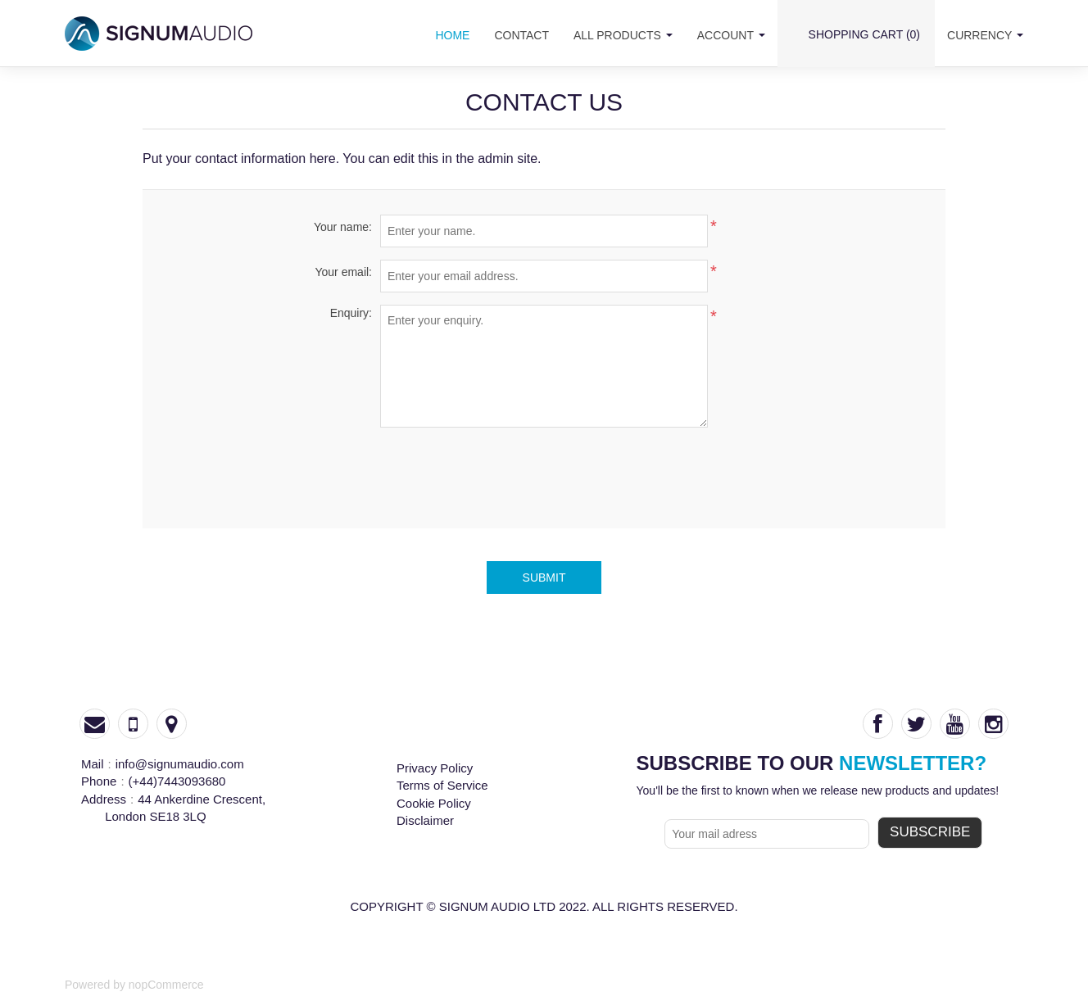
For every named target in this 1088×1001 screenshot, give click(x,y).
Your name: (343, 226)
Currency (985, 35)
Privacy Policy (435, 768)
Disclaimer (425, 820)
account (731, 35)
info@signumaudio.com (180, 764)
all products (623, 35)
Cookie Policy (434, 803)
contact (521, 35)
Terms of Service (442, 785)
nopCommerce (166, 984)
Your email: (343, 272)
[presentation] (544, 472)
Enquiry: (351, 312)
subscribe (930, 832)
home (452, 35)
